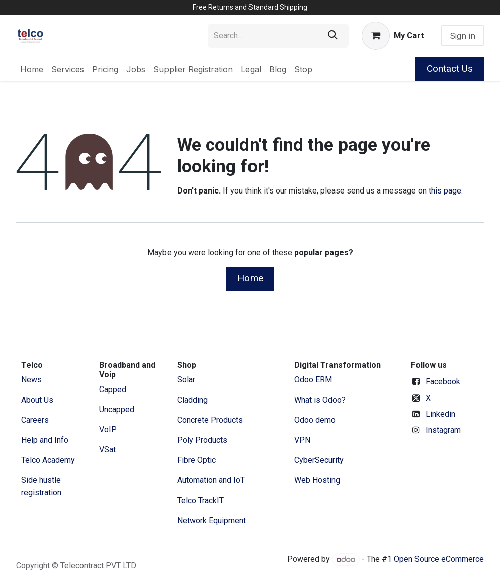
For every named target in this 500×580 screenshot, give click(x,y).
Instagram (443, 430)
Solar (186, 379)
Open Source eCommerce (439, 559)
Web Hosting (317, 480)
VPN (302, 440)
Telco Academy (48, 460)
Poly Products (202, 440)
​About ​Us (37, 400)
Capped (113, 389)
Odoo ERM (314, 379)
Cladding (192, 400)
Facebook (443, 381)
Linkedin (440, 414)
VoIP (108, 429)
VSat (107, 449)
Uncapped (117, 409)
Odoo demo (315, 420)
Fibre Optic (196, 460)
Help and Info (44, 440)
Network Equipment (211, 520)
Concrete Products (210, 420)
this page (445, 191)
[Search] (333, 36)
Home (250, 278)
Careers (35, 420)
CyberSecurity (319, 460)
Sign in (462, 36)
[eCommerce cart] (393, 36)
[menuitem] (31, 69)
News (31, 379)
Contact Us (450, 68)
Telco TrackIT (200, 500)
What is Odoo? (320, 400)
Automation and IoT (211, 480)
